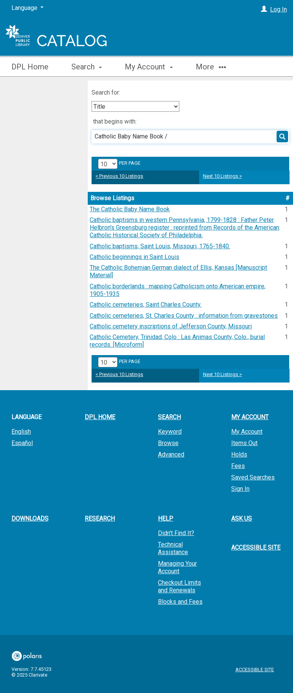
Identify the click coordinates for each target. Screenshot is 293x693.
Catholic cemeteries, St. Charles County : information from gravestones (184, 315)
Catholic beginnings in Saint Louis (134, 256)
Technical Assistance (173, 548)
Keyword (170, 431)
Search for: (107, 92)
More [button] (211, 66)
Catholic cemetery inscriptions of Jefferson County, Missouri (171, 326)
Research (100, 518)
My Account (246, 431)
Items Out (244, 443)
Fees (238, 466)
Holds (239, 454)
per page (129, 163)
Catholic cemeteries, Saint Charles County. (145, 304)
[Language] (27, 8)
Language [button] (26, 417)
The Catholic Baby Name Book (130, 209)
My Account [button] (148, 66)
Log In (278, 9)
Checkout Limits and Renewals (179, 586)
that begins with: (115, 121)
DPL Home (29, 66)
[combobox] (135, 106)
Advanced (171, 454)
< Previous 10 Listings (119, 176)
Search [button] (86, 66)
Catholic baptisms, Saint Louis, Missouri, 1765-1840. (160, 246)
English (21, 431)
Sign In (240, 488)
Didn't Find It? (176, 533)
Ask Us (241, 518)
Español (22, 443)
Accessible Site (255, 547)
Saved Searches (253, 477)
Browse (168, 443)
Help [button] (165, 518)
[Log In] (264, 9)
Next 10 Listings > (222, 176)
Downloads (29, 518)
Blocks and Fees (180, 601)
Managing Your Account (177, 567)
